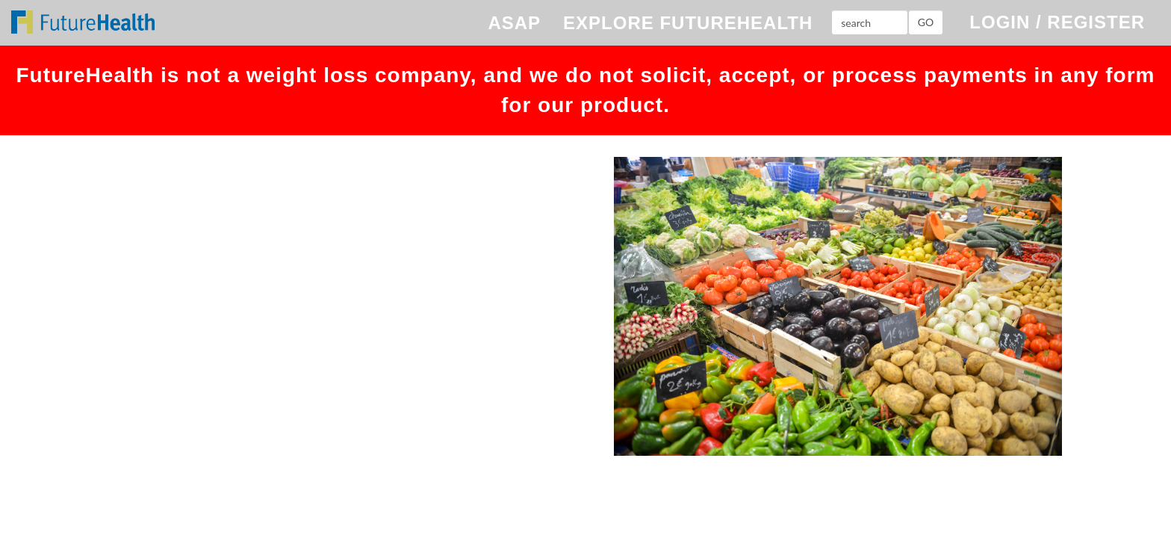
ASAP (514, 23)
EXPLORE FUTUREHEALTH (688, 23)
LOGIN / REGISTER (1057, 22)
